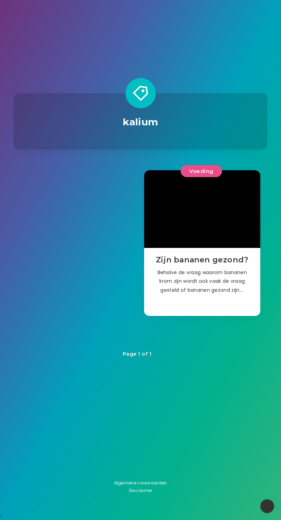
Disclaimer (140, 490)
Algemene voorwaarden (140, 483)
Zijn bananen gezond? (202, 259)
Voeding (201, 171)
